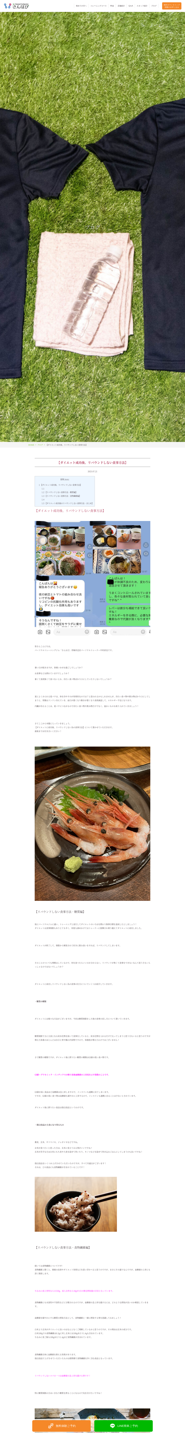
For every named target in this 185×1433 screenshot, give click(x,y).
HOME (31, 444)
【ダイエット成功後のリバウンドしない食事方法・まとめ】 (67, 503)
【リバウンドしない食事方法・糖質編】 (59, 492)
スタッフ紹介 (142, 6)
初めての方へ (81, 6)
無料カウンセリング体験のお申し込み (172, 5)
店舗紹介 (121, 6)
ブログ (154, 6)
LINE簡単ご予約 (123, 1425)
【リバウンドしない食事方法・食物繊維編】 (61, 496)
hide (66, 479)
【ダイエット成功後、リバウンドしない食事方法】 (60, 485)
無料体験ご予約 (61, 1425)
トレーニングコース (98, 6)
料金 (112, 6)
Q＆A (131, 6)
